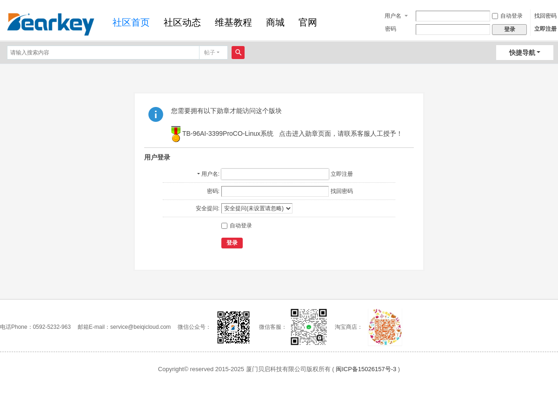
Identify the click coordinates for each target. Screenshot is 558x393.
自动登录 (507, 16)
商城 (275, 22)
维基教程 (233, 22)
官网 (308, 22)
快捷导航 (522, 52)
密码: (213, 191)
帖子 (209, 52)
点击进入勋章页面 (305, 134)
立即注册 (545, 29)
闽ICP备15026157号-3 (366, 369)
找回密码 (545, 16)
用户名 (393, 16)
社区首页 (131, 22)
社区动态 (182, 22)
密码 (390, 29)
